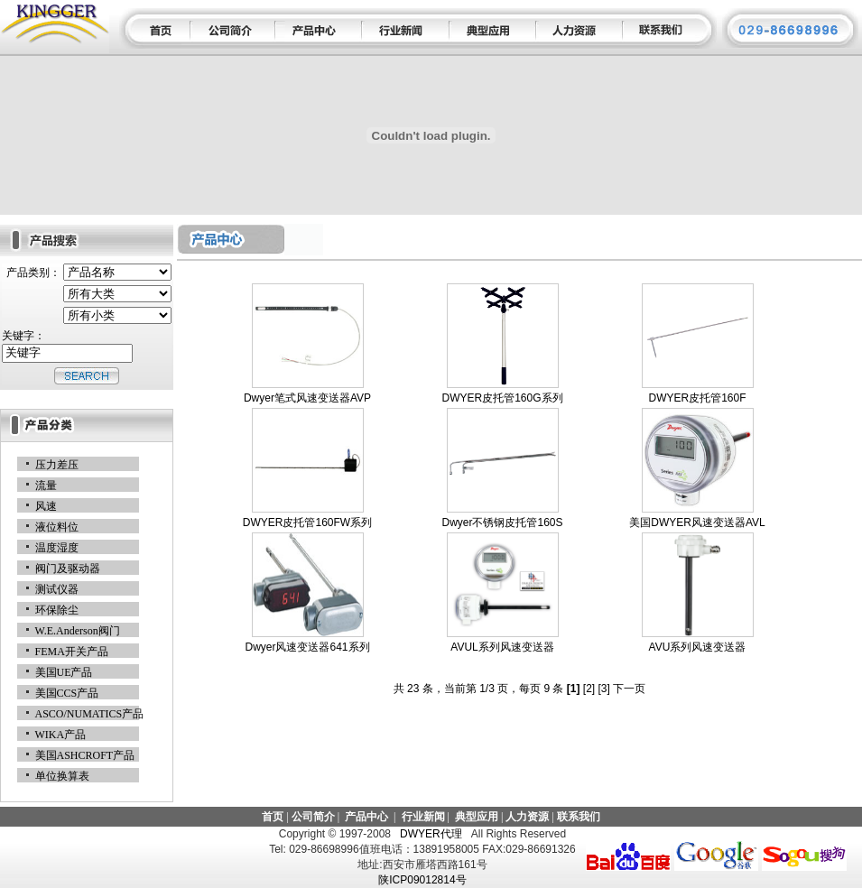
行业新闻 (423, 816)
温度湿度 (57, 547)
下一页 (629, 688)
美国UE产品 (64, 672)
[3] (604, 688)
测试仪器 (57, 589)
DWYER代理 (431, 834)
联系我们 (578, 816)
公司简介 (313, 816)
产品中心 (366, 816)
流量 (46, 485)
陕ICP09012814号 (422, 880)
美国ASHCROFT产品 (85, 755)
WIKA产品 (61, 734)
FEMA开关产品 (71, 651)
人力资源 (527, 816)
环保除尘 (57, 610)
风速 (46, 506)
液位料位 (57, 527)
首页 (272, 816)
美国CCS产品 (67, 693)
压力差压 (57, 464)
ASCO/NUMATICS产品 (89, 714)
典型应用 (476, 816)
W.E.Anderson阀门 (77, 630)
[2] (589, 688)
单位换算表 (62, 776)
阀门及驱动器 (67, 568)
